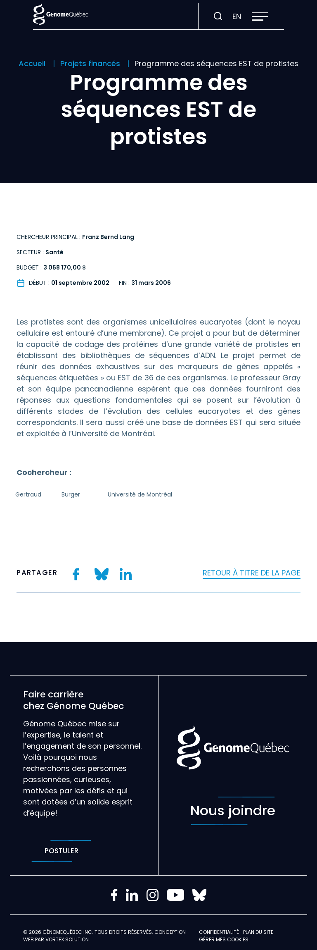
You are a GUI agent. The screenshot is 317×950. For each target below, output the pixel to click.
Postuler (61, 851)
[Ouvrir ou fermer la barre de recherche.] (218, 16)
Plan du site (258, 932)
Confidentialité (219, 932)
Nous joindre (233, 811)
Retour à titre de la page (251, 573)
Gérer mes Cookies (223, 939)
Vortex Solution (67, 939)
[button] (260, 16)
